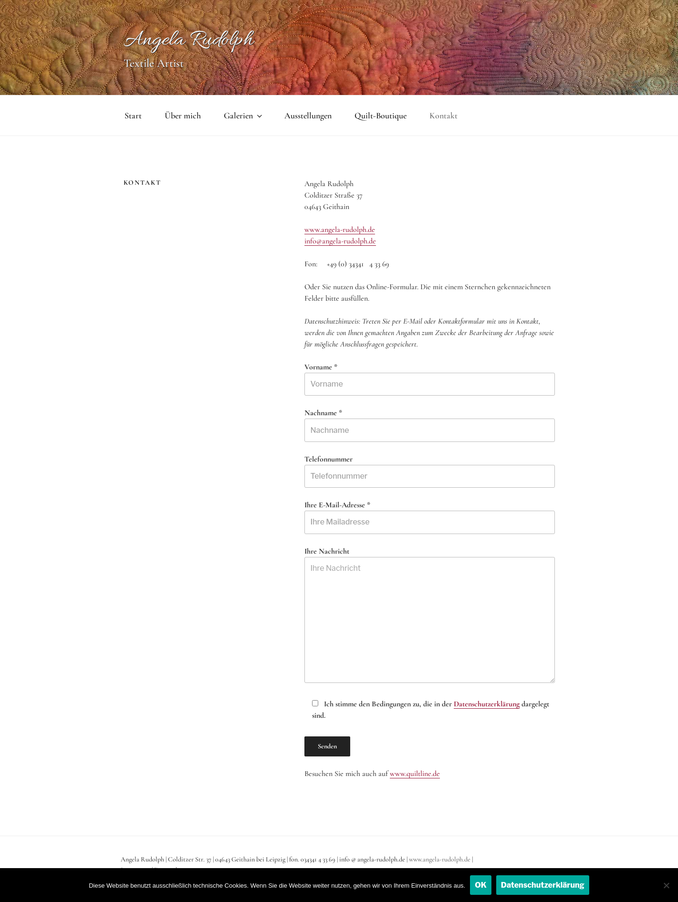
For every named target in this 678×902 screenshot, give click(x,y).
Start (133, 115)
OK (481, 885)
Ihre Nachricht (429, 614)
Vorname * (429, 379)
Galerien (244, 115)
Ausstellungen (308, 115)
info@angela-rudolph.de (340, 241)
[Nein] (666, 885)
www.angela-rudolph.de (339, 229)
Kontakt (443, 115)
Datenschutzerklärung (487, 704)
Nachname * (429, 424)
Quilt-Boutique (381, 115)
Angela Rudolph (188, 40)
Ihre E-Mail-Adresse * (429, 517)
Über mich (183, 115)
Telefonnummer (429, 471)
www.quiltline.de (415, 773)
